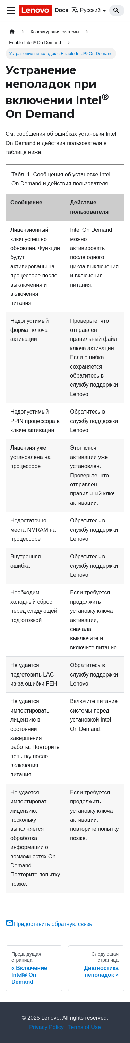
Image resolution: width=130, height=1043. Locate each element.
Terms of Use (84, 1027)
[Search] (116, 10)
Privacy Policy (46, 1027)
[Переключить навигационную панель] (11, 10)
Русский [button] (86, 10)
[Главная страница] (12, 31)
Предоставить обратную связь (49, 924)
